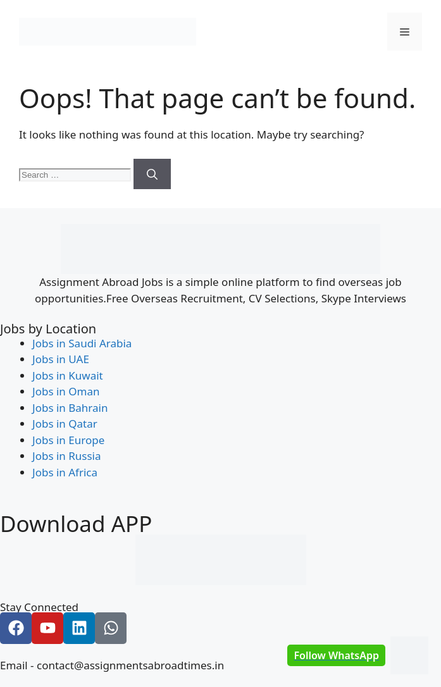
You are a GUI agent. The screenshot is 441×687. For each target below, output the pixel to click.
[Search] (152, 174)
